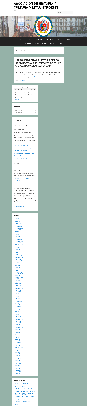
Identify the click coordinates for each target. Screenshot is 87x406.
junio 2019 (17, 314)
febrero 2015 (18, 371)
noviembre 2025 (19, 228)
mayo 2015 (17, 366)
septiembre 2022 (19, 277)
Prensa (52, 43)
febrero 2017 (18, 339)
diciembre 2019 (18, 306)
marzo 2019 (18, 316)
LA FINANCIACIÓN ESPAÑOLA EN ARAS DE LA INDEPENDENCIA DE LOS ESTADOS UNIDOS (25, 398)
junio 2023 (17, 264)
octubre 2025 (18, 229)
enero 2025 (17, 238)
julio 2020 (17, 303)
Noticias (24, 80)
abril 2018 (17, 324)
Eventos (30, 39)
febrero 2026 (18, 223)
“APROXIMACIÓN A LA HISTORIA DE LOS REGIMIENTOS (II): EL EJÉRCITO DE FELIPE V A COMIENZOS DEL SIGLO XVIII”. (38, 63)
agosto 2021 (18, 291)
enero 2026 (17, 225)
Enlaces (44, 43)
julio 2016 (17, 350)
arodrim (32, 69)
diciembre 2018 (18, 318)
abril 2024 (17, 249)
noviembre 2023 (19, 257)
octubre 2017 (18, 329)
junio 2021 (17, 293)
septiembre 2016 (19, 347)
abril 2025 (17, 236)
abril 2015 (17, 368)
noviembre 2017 (19, 327)
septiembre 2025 (19, 231)
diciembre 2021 (18, 287)
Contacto (60, 43)
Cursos (68, 39)
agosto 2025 (18, 233)
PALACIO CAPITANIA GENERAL (22, 158)
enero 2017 (17, 340)
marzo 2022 (18, 283)
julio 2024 (17, 246)
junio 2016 (17, 352)
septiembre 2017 (19, 331)
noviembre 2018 (19, 319)
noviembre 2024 (19, 241)
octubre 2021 (18, 290)
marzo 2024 (18, 251)
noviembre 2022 (19, 273)
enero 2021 (17, 300)
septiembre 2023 (19, 260)
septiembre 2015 (19, 362)
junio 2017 (17, 336)
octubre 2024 (18, 242)
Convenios (59, 39)
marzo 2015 (18, 370)
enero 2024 (17, 254)
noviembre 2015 (19, 358)
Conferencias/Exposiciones (32, 43)
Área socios (50, 39)
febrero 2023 (18, 270)
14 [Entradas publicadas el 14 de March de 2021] (34, 92)
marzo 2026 (18, 221)
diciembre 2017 (18, 326)
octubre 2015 (18, 360)
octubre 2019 (18, 309)
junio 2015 (17, 365)
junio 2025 (17, 234)
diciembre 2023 (18, 255)
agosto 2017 (18, 332)
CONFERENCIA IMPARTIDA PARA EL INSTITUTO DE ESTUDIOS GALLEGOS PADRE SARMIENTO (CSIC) (25, 385)
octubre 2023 (18, 259)
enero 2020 (17, 304)
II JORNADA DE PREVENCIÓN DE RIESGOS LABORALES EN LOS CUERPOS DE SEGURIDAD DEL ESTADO (25, 390)
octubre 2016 (18, 345)
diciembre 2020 (18, 301)
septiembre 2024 (19, 244)
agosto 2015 (18, 363)
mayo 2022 (17, 282)
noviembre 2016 (19, 344)
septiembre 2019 (19, 311)
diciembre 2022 (18, 272)
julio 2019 (17, 313)
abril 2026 (17, 220)
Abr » (19, 99)
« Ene (15, 99)
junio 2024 (17, 247)
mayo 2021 (17, 295)
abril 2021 (17, 296)
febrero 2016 (18, 353)
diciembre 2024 (18, 239)
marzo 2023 (18, 269)
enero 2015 (17, 373)
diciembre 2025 (18, 226)
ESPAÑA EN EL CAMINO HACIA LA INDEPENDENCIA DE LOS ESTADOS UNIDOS (24, 403)
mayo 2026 (17, 218)
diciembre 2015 (18, 357)
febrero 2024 (18, 252)
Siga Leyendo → (39, 77)
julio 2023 (17, 262)
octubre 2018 (18, 321)
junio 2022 (17, 280)
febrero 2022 (18, 285)
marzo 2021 (18, 298)
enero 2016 (17, 355)
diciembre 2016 (18, 342)
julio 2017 (17, 334)
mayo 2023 (17, 265)
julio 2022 (17, 278)
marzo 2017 (18, 337)
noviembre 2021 (19, 288)
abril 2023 (17, 267)
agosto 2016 (18, 349)
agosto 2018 (18, 322)
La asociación (20, 39)
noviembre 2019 (19, 308)
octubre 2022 (18, 275)
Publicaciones (39, 39)
